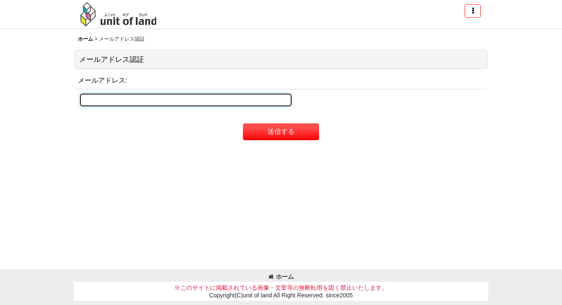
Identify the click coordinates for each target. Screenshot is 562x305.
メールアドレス (101, 80)
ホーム (281, 276)
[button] (473, 11)
